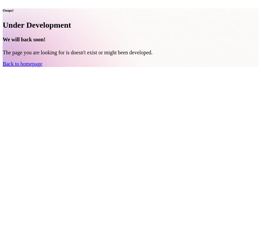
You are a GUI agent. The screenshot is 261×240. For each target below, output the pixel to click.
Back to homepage (22, 64)
